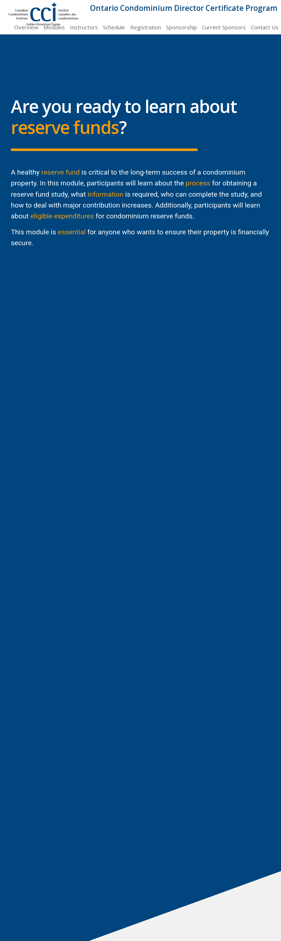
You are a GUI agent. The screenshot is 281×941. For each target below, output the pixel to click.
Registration (145, 27)
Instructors (84, 27)
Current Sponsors (224, 27)
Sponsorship (181, 27)
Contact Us (264, 27)
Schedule (114, 27)
